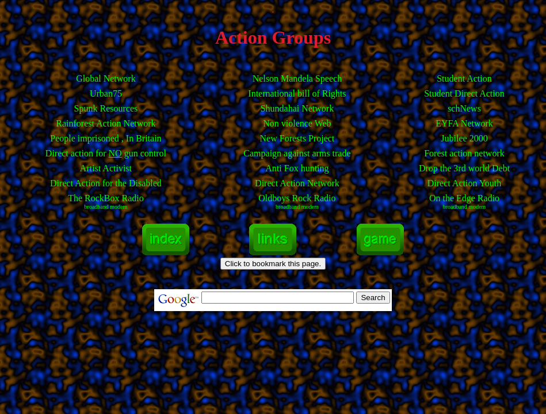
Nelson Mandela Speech (297, 78)
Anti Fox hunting (297, 168)
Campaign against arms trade (296, 153)
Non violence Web (297, 123)
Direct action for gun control (105, 153)
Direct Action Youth (464, 183)
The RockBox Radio (106, 201)
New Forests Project (297, 138)
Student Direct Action (464, 93)
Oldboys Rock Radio (296, 201)
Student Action (464, 78)
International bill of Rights (297, 93)
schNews (464, 108)
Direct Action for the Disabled (106, 183)
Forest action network (464, 153)
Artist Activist (106, 168)
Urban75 (106, 93)
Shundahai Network (297, 108)
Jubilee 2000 (464, 138)
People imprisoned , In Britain (105, 138)
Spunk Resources (106, 108)
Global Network (106, 78)
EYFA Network (464, 123)
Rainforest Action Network (105, 123)
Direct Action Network (297, 183)
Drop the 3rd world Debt (464, 168)
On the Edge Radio (464, 201)
